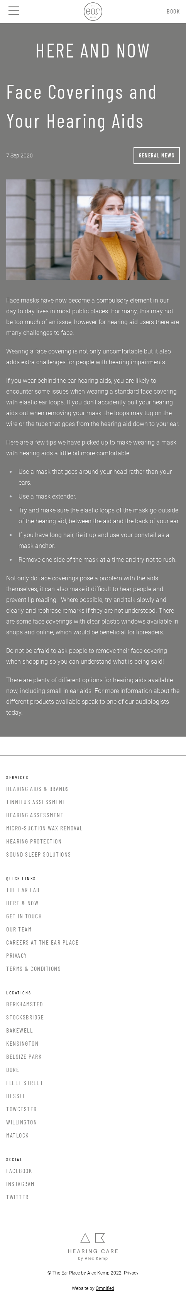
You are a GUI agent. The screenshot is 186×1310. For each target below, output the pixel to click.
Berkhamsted (24, 1003)
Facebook (19, 1170)
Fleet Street (24, 1082)
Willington (21, 1122)
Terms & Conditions (33, 968)
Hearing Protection (34, 841)
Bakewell (19, 1030)
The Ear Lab (23, 889)
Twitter (17, 1196)
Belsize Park (24, 1056)
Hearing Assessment (35, 814)
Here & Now (22, 902)
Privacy (16, 955)
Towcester (21, 1108)
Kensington (22, 1043)
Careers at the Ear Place (42, 942)
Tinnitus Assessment (36, 801)
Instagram (20, 1183)
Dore (12, 1069)
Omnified (105, 1288)
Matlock (17, 1135)
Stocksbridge (25, 1017)
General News (156, 155)
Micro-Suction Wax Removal (44, 828)
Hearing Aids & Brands (37, 788)
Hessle (16, 1095)
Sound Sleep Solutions (38, 854)
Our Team (19, 929)
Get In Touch (24, 916)
